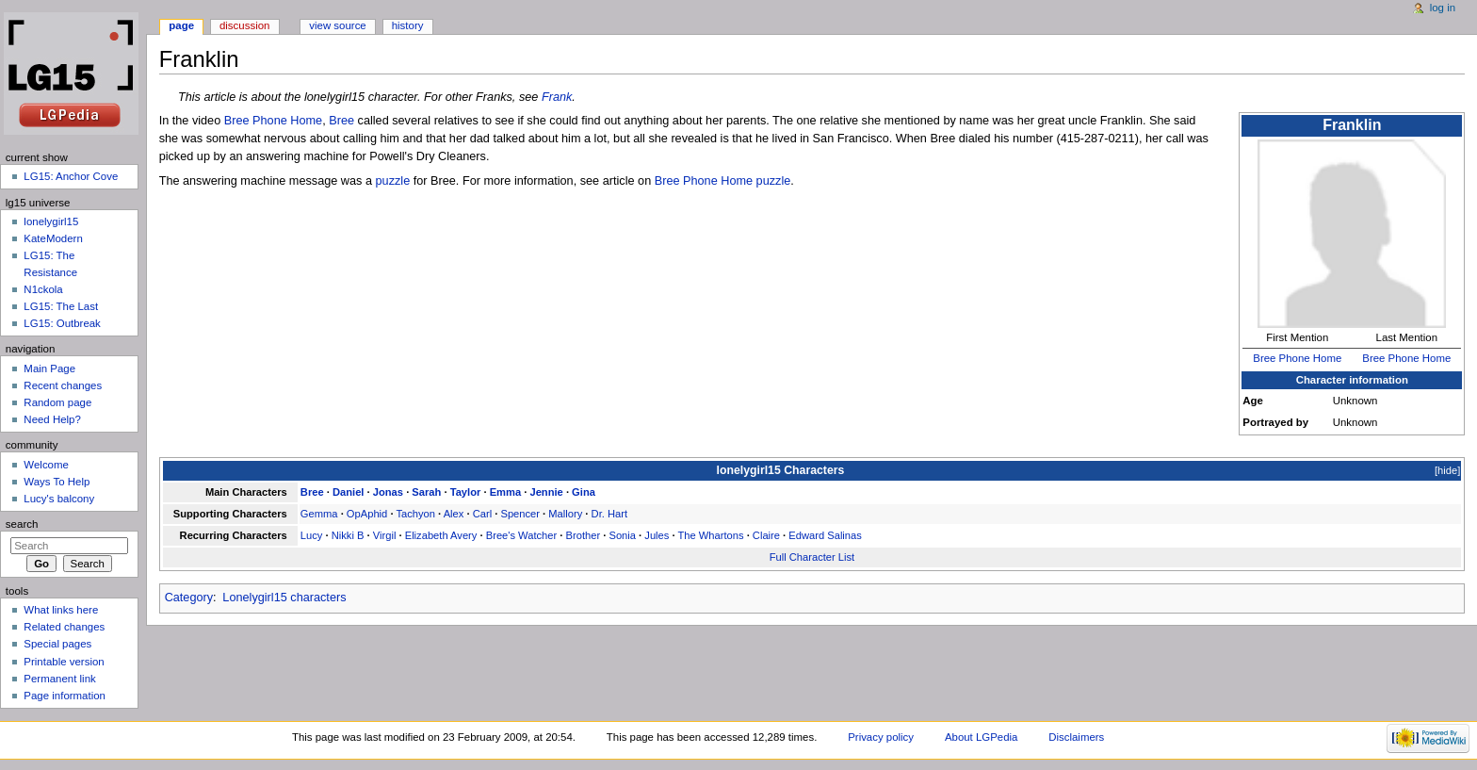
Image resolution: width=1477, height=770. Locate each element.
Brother (583, 535)
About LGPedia (981, 737)
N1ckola (43, 289)
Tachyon (415, 513)
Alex (454, 513)
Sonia (622, 535)
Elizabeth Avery (441, 535)
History (408, 25)
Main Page (49, 368)
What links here (61, 609)
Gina (583, 492)
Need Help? (52, 419)
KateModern (53, 238)
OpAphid (367, 513)
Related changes (64, 626)
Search (22, 524)
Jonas (388, 492)
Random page (57, 402)
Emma (506, 492)
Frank (557, 97)
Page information (65, 695)
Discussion (244, 25)
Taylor (465, 492)
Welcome (46, 464)
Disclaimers (1076, 737)
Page (181, 25)
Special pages (57, 643)
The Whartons (710, 535)
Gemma (319, 513)
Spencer (520, 513)
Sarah (426, 492)
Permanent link (59, 678)
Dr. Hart (609, 513)
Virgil (385, 535)
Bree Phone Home (1297, 358)
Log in (1442, 7)
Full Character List (812, 557)
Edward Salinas (825, 535)
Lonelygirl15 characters (284, 597)
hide (1447, 470)
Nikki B (348, 535)
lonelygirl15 (51, 221)
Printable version (64, 661)
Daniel (348, 492)
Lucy (311, 535)
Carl (482, 513)
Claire (766, 535)
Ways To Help (56, 481)
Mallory (565, 513)
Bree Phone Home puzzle (723, 181)
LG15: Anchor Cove (71, 176)
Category (189, 597)
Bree (341, 120)
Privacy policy (881, 737)
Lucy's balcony (59, 498)
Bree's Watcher (522, 535)
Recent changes (63, 385)
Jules (656, 535)
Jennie (545, 492)
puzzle (393, 181)
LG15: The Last (61, 306)
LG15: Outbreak (62, 323)
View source (337, 25)
